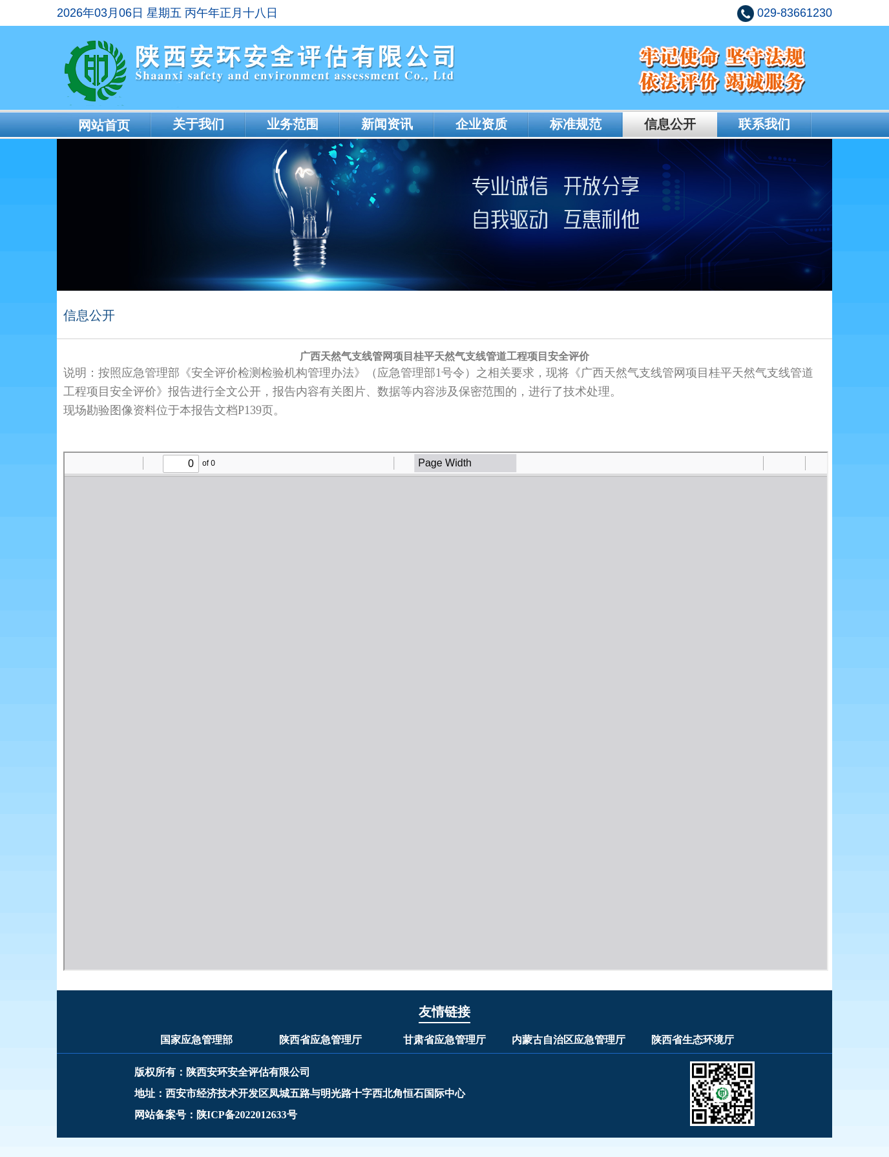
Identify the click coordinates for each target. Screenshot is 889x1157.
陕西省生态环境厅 (692, 1039)
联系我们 (764, 124)
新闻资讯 (387, 124)
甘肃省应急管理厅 (444, 1039)
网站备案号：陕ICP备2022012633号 (215, 1114)
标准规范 (575, 124)
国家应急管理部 (196, 1039)
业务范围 (293, 124)
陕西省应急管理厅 (320, 1039)
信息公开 (670, 124)
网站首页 (104, 125)
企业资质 (481, 124)
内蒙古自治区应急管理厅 (568, 1039)
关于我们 (198, 124)
